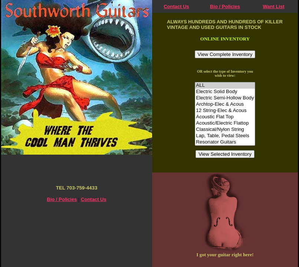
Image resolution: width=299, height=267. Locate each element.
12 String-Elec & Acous (224, 111)
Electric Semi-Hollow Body (224, 98)
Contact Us (176, 6)
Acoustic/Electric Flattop (224, 123)
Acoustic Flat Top (224, 117)
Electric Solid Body (224, 92)
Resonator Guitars (224, 142)
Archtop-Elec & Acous (224, 104)
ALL (224, 85)
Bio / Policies (225, 6)
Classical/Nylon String (224, 129)
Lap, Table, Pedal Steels (224, 136)
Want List (273, 6)
